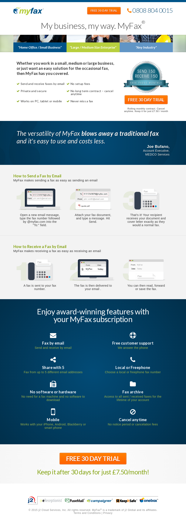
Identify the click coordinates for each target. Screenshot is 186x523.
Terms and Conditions (87, 513)
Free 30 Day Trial (104, 11)
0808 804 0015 (150, 10)
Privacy (108, 513)
